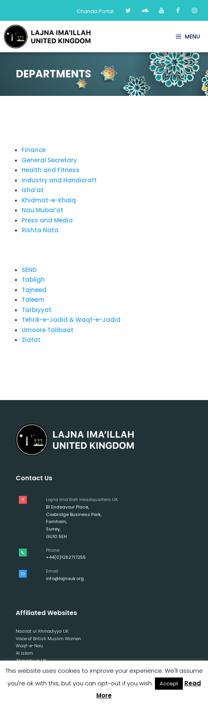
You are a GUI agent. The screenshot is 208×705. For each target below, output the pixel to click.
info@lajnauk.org (65, 578)
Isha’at (33, 190)
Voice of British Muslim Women (48, 638)
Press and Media (47, 220)
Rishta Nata (40, 230)
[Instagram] (194, 11)
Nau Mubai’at (42, 210)
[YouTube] (161, 11)
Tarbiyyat (37, 310)
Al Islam (24, 653)
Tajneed (34, 290)
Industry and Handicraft (59, 180)
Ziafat (31, 340)
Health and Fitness (50, 170)
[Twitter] (128, 11)
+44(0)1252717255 (66, 557)
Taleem (33, 300)
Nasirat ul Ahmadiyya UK (42, 631)
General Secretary (49, 160)
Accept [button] (169, 683)
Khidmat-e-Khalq (49, 200)
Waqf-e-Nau (29, 646)
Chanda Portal (95, 11)
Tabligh (33, 279)
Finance (34, 150)
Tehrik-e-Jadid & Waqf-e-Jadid (71, 320)
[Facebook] (177, 11)
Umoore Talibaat (48, 330)
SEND (29, 270)
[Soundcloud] (144, 11)
